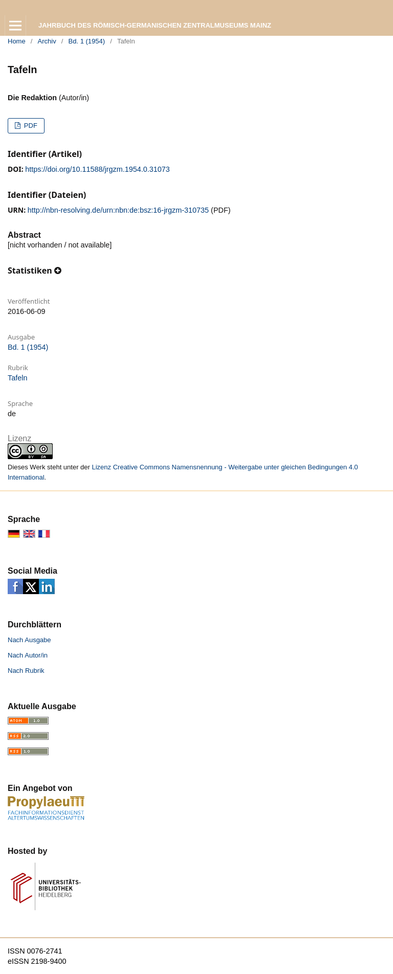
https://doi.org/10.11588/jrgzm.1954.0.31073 (97, 169)
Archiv (47, 41)
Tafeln (17, 378)
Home (17, 41)
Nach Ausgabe (29, 640)
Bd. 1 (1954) (87, 41)
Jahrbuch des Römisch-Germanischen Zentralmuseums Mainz (154, 25)
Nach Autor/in (28, 655)
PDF (29, 125)
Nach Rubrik (26, 670)
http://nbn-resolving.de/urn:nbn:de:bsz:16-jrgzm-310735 (118, 210)
